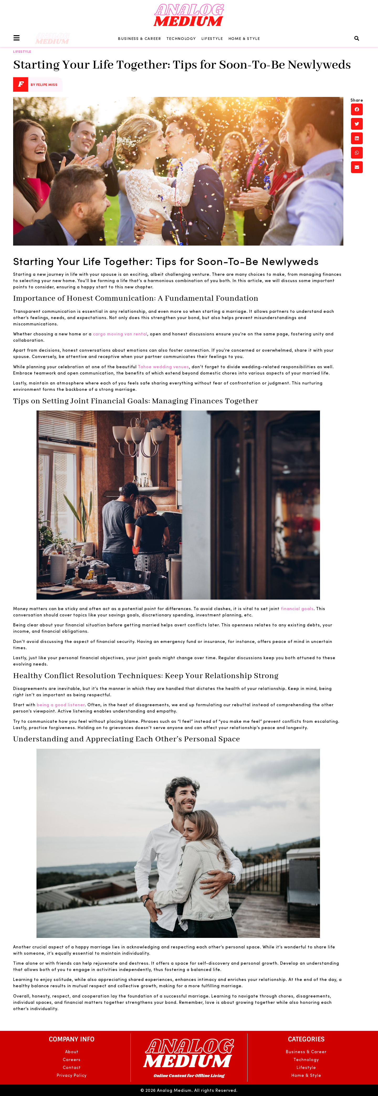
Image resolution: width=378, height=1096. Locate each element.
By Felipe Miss (44, 84)
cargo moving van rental (120, 334)
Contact (72, 1067)
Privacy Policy (72, 1075)
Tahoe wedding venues (163, 366)
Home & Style (244, 38)
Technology (181, 38)
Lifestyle (212, 38)
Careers (72, 1059)
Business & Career (139, 38)
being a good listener (61, 705)
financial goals (297, 608)
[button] (357, 38)
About (71, 1051)
